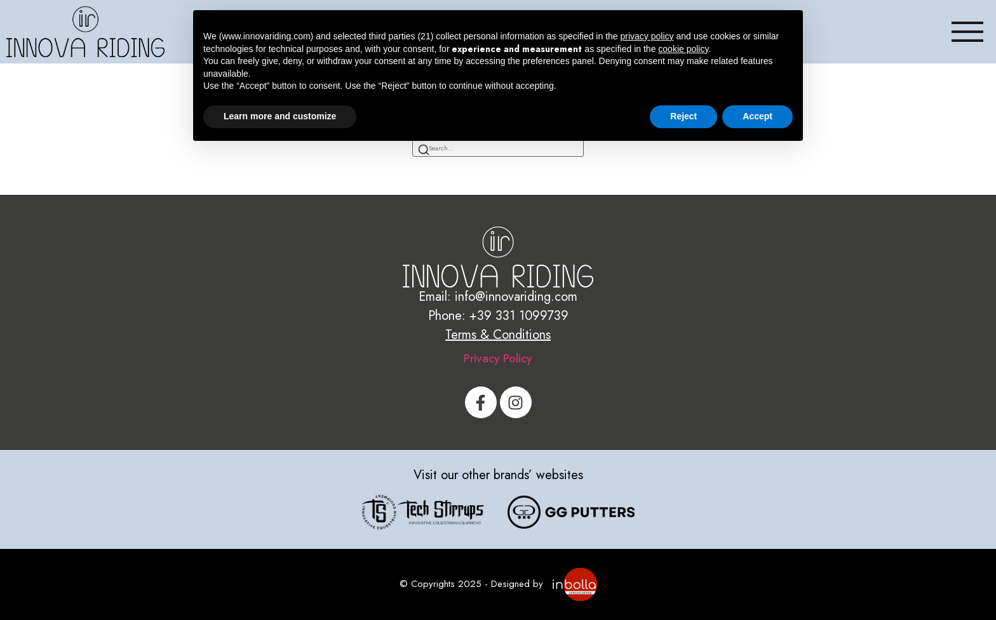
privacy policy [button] (647, 36)
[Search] (423, 151)
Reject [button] (683, 116)
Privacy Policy (498, 358)
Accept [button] (757, 116)
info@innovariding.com (516, 296)
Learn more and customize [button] (280, 116)
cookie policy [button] (683, 49)
